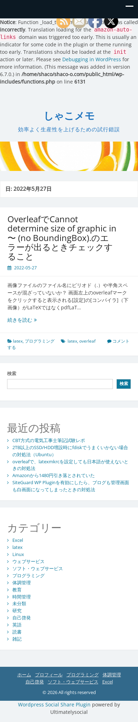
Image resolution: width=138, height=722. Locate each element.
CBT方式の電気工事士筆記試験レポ (48, 440)
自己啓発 (21, 617)
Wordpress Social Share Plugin (55, 704)
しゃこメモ (69, 115)
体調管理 (21, 582)
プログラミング (39, 341)
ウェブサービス (28, 561)
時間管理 (21, 597)
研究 (17, 610)
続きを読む (36, 319)
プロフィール (49, 674)
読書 (17, 632)
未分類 (19, 603)
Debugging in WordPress (91, 59)
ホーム (24, 674)
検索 (11, 373)
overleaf (87, 341)
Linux (18, 554)
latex (18, 341)
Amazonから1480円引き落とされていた (53, 475)
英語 (17, 624)
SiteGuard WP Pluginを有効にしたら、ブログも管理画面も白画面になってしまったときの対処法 (70, 486)
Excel (17, 540)
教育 (17, 589)
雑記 (17, 639)
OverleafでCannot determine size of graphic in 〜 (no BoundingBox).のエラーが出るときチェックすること (61, 237)
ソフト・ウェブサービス (37, 568)
